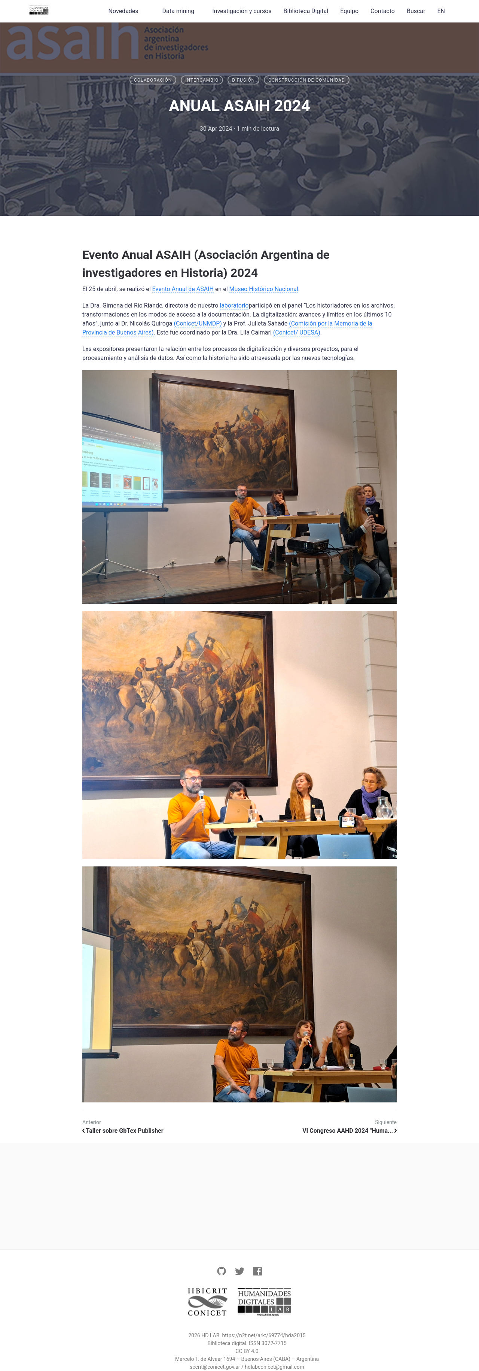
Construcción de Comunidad (306, 80)
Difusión (243, 80)
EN (441, 11)
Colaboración (153, 80)
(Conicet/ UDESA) (296, 332)
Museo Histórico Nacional (263, 289)
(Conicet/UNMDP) (198, 323)
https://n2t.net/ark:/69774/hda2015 (264, 1335)
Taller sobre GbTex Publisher (123, 1130)
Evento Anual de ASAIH (183, 289)
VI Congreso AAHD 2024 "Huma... (349, 1130)
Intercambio (202, 80)
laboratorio (234, 305)
